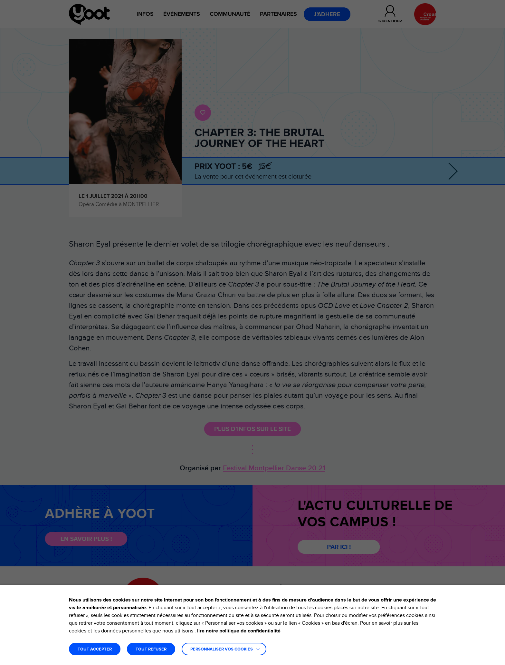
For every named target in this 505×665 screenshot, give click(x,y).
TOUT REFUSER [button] (151, 649)
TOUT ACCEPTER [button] (95, 649)
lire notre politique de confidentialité (239, 630)
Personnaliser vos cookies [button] (221, 649)
